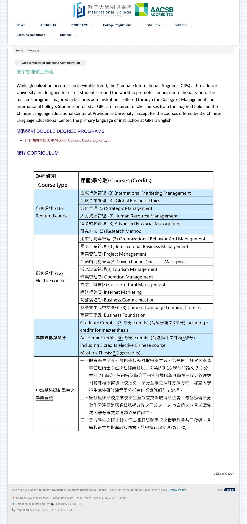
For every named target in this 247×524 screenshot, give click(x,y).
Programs (33, 50)
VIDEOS (181, 25)
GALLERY (153, 25)
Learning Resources (31, 34)
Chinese (66, 34)
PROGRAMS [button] (79, 25)
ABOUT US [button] (48, 25)
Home (19, 50)
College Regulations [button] (117, 25)
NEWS (21, 25)
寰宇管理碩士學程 (35, 71)
